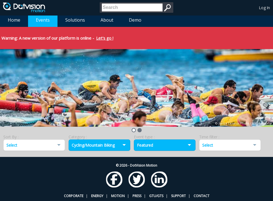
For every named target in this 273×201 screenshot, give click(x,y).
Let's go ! (104, 38)
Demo (135, 20)
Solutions (75, 20)
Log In (264, 7)
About (107, 20)
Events (43, 20)
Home (14, 20)
